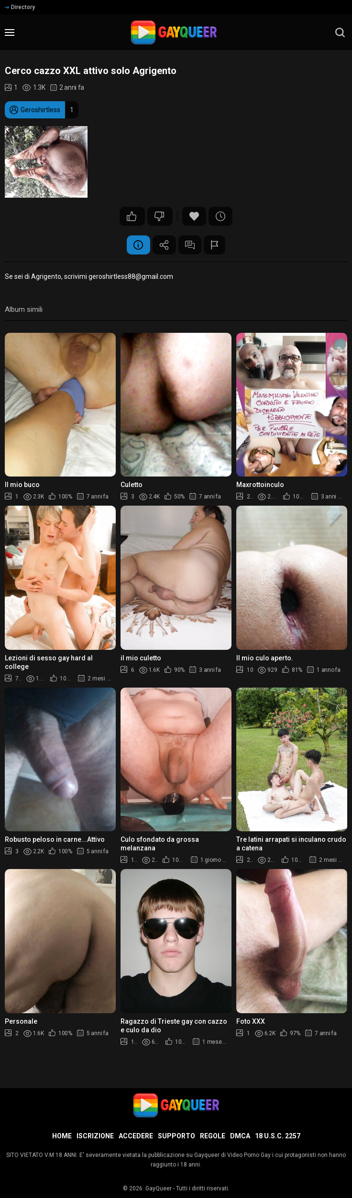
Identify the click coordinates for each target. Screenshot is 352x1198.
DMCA (240, 1136)
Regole (212, 1136)
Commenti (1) (190, 245)
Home (62, 1136)
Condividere (164, 245)
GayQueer (158, 1188)
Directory (20, 7)
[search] (340, 32)
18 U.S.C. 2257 (277, 1136)
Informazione (138, 245)
